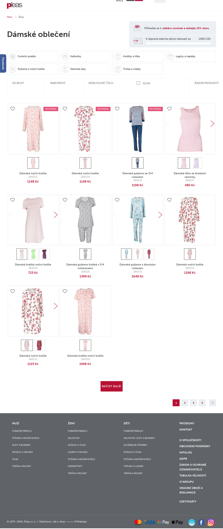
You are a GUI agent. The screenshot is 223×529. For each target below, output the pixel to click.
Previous (167, 113)
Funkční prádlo (22, 424)
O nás (122, 6)
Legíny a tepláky (78, 445)
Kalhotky (74, 431)
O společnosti (190, 435)
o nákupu (186, 482)
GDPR (183, 457)
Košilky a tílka (77, 438)
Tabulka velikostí (192, 475)
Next (212, 113)
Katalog (185, 449)
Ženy (47, 6)
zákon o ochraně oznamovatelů (192, 466)
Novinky (77, 6)
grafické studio (76, 523)
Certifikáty (187, 503)
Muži (32, 6)
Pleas (9, 17)
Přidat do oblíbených (12, 98)
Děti (62, 6)
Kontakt (185, 423)
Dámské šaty (75, 459)
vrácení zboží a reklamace (190, 492)
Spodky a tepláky (22, 445)
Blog (108, 6)
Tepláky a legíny (133, 459)
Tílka (15, 452)
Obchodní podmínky (193, 442)
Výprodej (92, 6)
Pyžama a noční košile (25, 431)
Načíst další (111, 376)
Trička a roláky (21, 459)
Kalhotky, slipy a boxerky (139, 431)
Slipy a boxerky (21, 438)
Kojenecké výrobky (135, 438)
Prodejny (186, 416)
